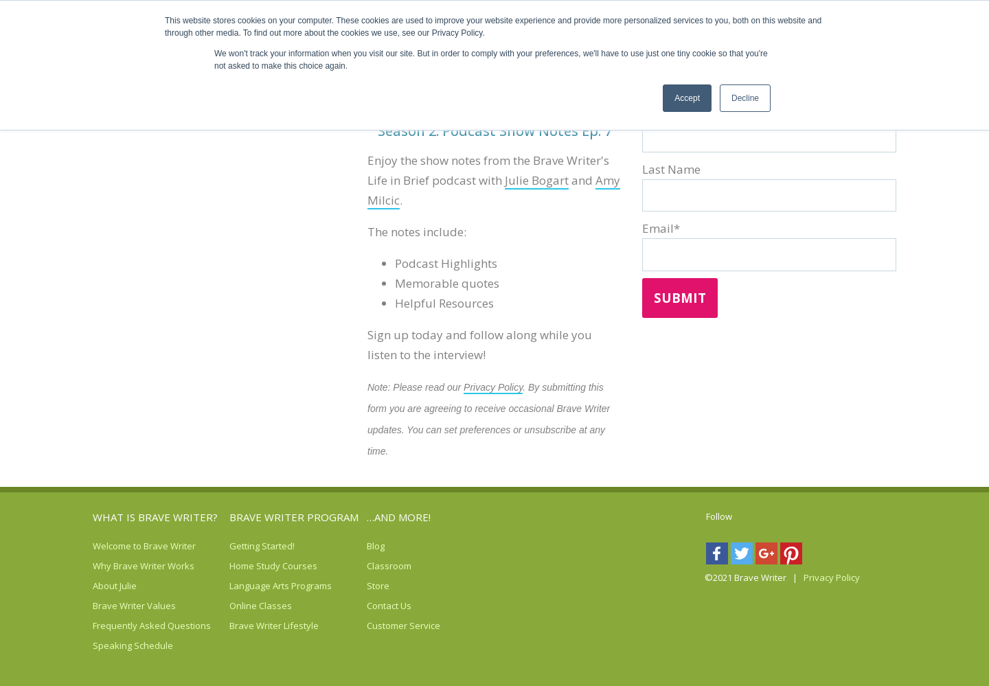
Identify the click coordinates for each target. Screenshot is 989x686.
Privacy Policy (493, 387)
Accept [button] (687, 98)
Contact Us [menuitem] (384, 605)
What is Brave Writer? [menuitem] (155, 517)
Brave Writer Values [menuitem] (110, 605)
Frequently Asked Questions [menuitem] (110, 625)
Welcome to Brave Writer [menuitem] (110, 546)
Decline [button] (745, 98)
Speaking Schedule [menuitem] (110, 645)
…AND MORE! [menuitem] (399, 517)
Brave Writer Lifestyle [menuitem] (247, 625)
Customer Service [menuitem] (384, 625)
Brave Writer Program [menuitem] (294, 517)
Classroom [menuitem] (384, 566)
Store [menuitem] (378, 586)
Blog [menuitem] (376, 546)
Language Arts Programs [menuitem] (247, 586)
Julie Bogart (537, 180)
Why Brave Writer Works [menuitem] (110, 566)
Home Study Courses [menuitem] (247, 566)
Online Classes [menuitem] (247, 605)
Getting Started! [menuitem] (247, 546)
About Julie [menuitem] (110, 586)
